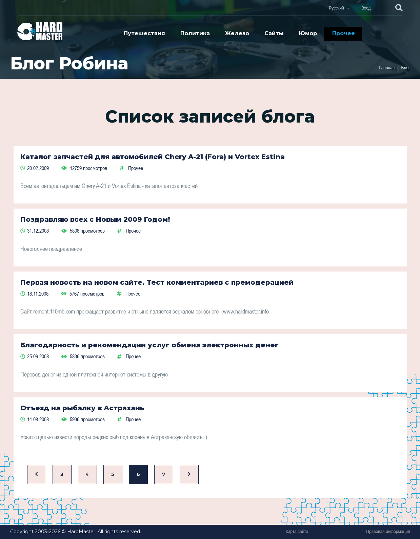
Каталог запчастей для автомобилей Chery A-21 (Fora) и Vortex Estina (152, 157)
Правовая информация (388, 531)
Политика (195, 33)
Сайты (274, 33)
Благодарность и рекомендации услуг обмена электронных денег (149, 345)
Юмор (308, 33)
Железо (237, 33)
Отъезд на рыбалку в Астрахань (82, 408)
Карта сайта (297, 531)
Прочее (343, 33)
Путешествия (144, 33)
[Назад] (36, 474)
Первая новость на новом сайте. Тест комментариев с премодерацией (157, 282)
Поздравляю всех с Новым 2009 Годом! (95, 219)
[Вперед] (189, 474)
